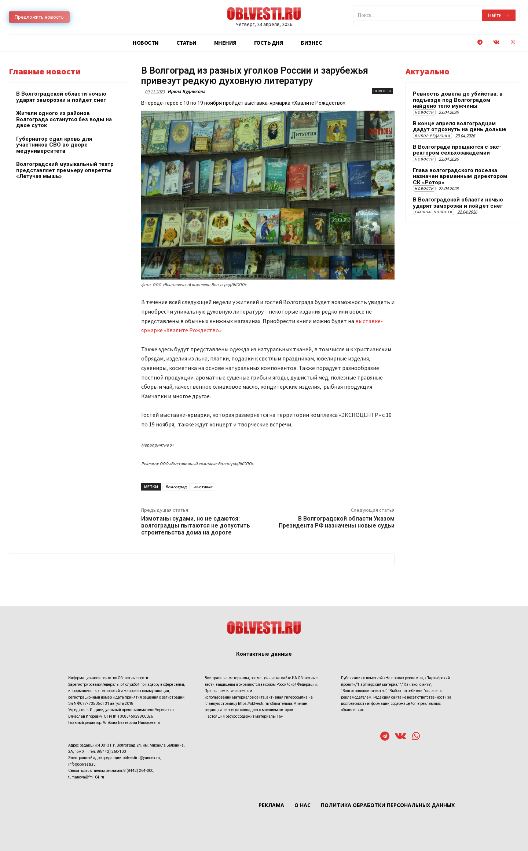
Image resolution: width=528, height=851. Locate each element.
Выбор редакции (432, 135)
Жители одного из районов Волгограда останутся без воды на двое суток (64, 119)
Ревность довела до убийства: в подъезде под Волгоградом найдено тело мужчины (458, 99)
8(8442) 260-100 (111, 752)
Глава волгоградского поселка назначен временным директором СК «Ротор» (460, 176)
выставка (203, 486)
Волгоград (176, 486)
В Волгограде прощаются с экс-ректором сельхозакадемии (457, 150)
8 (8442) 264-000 (138, 771)
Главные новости (433, 212)
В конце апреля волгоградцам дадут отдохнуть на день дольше (459, 126)
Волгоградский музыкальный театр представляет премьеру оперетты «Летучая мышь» (65, 170)
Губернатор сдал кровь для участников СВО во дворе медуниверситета (54, 145)
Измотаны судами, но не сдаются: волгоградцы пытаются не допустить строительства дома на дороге (195, 525)
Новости (382, 91)
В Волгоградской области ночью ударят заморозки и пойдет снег (61, 96)
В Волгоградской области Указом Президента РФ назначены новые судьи (337, 522)
